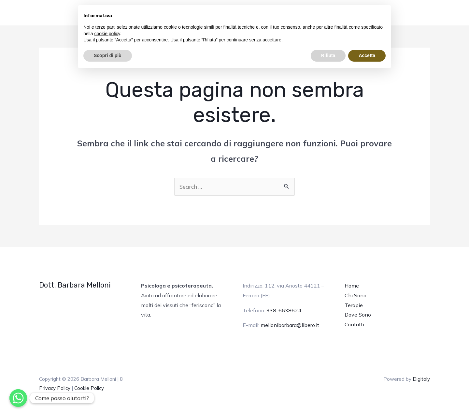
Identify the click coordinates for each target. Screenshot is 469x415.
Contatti (354, 324)
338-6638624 (283, 310)
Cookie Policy (89, 388)
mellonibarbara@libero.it (290, 325)
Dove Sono (358, 314)
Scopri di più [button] (107, 55)
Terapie (354, 305)
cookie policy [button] (107, 33)
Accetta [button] (367, 55)
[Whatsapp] (18, 398)
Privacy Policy (54, 388)
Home (352, 285)
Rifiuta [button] (328, 55)
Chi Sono (355, 295)
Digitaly (421, 379)
